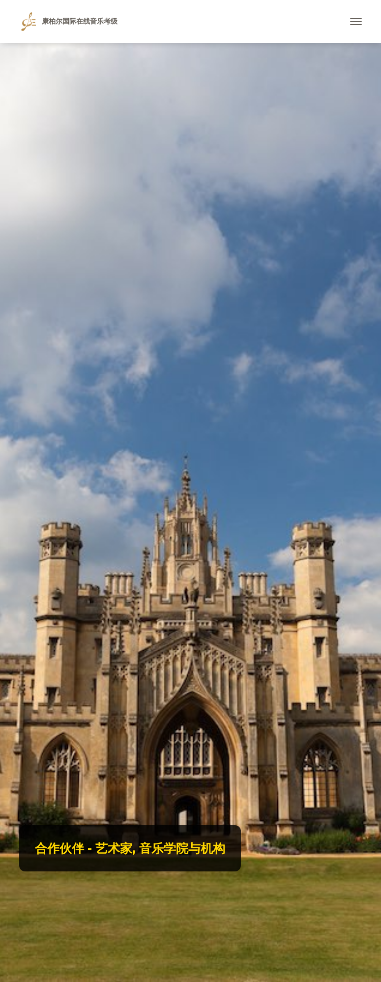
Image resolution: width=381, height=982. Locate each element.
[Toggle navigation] (356, 21)
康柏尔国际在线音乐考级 (69, 21)
